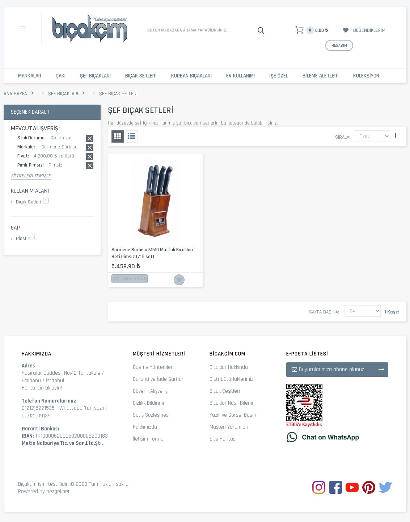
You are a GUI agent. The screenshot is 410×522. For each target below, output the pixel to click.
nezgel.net (58, 491)
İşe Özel (278, 75)
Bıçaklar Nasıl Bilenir (232, 403)
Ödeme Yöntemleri (153, 367)
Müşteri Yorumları (229, 427)
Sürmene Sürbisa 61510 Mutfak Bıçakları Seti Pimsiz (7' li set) (152, 253)
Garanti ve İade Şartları (159, 379)
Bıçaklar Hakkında (229, 367)
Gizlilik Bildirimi (148, 403)
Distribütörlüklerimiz (231, 379)
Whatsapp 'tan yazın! (83, 408)
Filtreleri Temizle (31, 176)
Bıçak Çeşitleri (225, 391)
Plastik (26, 238)
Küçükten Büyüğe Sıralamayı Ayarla (395, 135)
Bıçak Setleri (141, 75)
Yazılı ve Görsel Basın (233, 415)
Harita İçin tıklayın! (42, 387)
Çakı (60, 75)
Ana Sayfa (15, 93)
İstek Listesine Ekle (179, 279)
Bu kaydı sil (89, 138)
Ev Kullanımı (240, 75)
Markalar (29, 75)
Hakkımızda (145, 427)
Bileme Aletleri (321, 75)
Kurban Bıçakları (191, 75)
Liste (132, 136)
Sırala (342, 137)
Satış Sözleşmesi (151, 415)
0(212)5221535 (38, 408)
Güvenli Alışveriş (150, 391)
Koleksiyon (366, 75)
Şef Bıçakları (95, 75)
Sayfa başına (323, 312)
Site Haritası (223, 439)
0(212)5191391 (37, 415)
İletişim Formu (148, 439)
